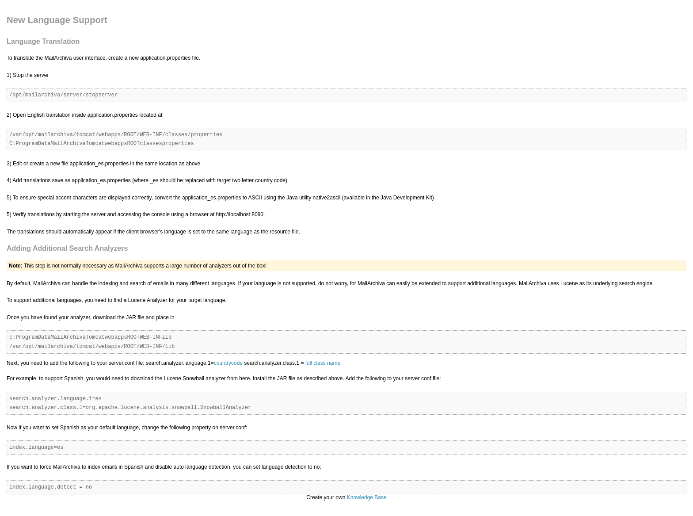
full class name (322, 363)
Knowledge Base (367, 497)
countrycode (228, 363)
